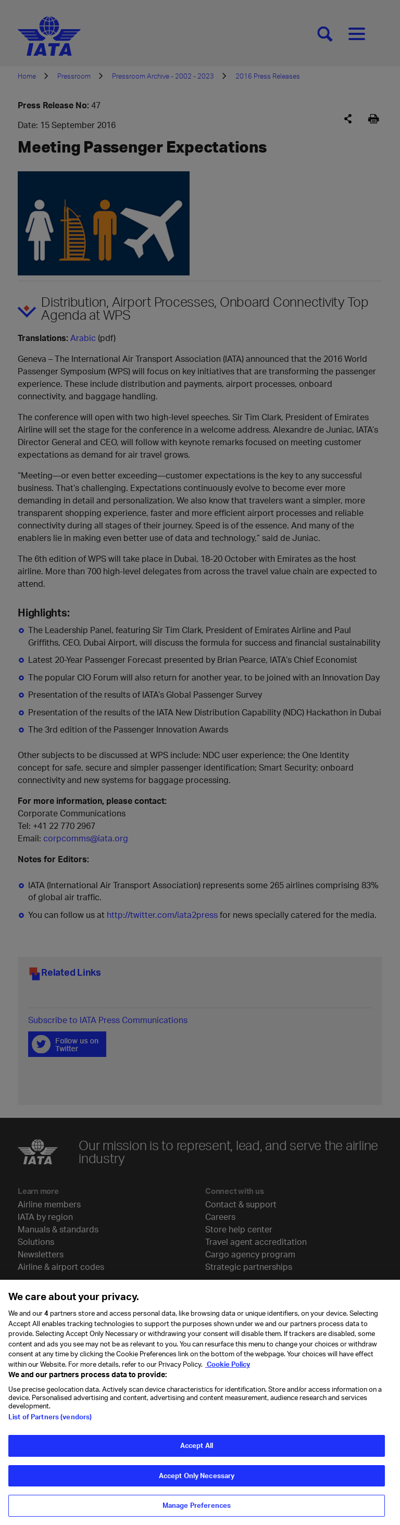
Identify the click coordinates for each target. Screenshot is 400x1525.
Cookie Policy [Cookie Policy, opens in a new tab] (227, 1371)
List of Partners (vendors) (50, 1423)
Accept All (196, 1452)
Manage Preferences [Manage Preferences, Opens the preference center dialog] (196, 1512)
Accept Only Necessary (197, 1482)
